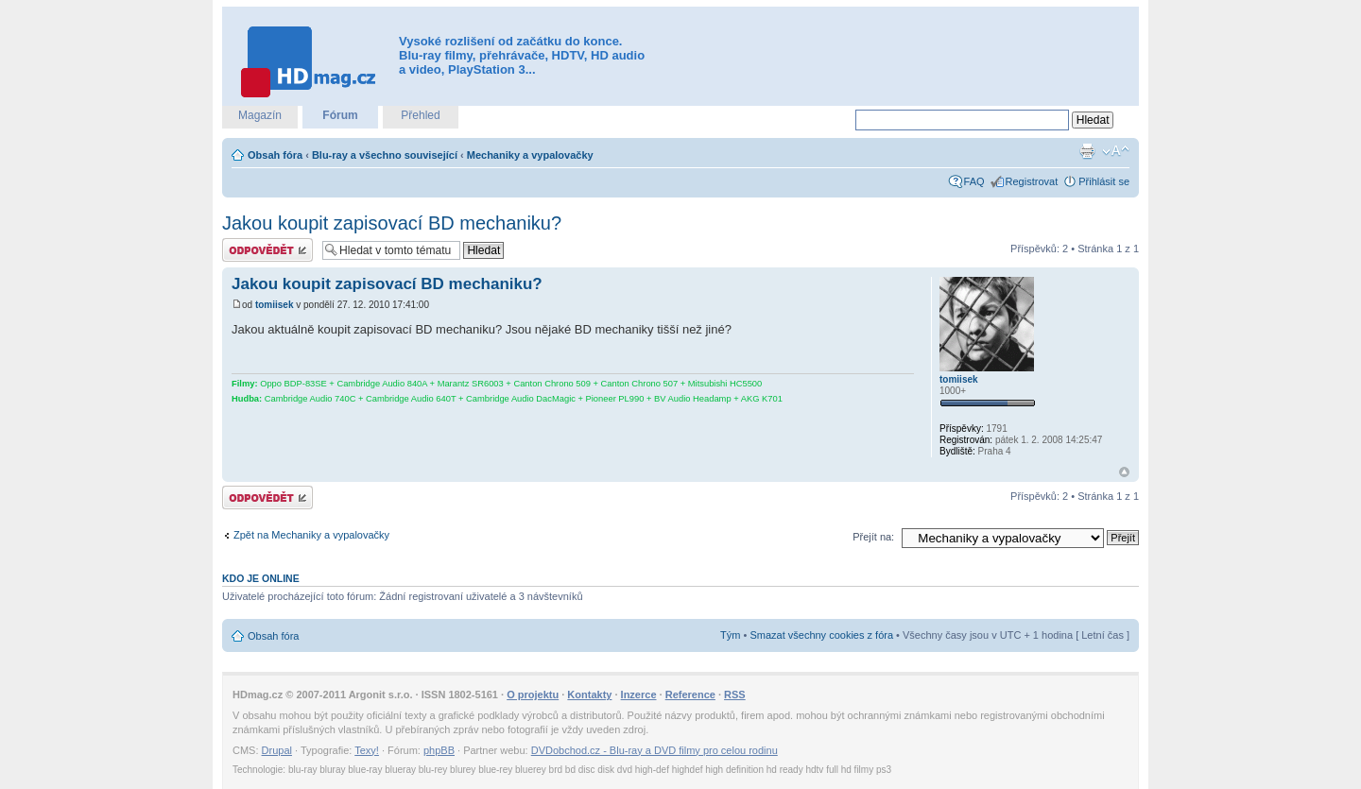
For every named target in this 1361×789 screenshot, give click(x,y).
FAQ (974, 181)
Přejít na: (873, 536)
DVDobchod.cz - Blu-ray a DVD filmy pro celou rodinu (654, 750)
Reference (690, 694)
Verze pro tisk (1087, 151)
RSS (735, 694)
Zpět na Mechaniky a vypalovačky (311, 534)
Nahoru (1124, 472)
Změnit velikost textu (1115, 151)
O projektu (533, 694)
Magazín (260, 115)
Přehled (420, 115)
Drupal (277, 750)
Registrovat (1032, 181)
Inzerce (639, 694)
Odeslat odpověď (267, 250)
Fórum (339, 115)
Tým (730, 635)
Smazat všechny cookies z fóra (821, 635)
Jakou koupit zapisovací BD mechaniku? (391, 223)
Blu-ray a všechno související (384, 155)
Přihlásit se (1103, 181)
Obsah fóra (275, 155)
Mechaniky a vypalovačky (530, 155)
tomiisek (274, 305)
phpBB (439, 750)
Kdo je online (261, 578)
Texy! (366, 750)
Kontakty (589, 694)
